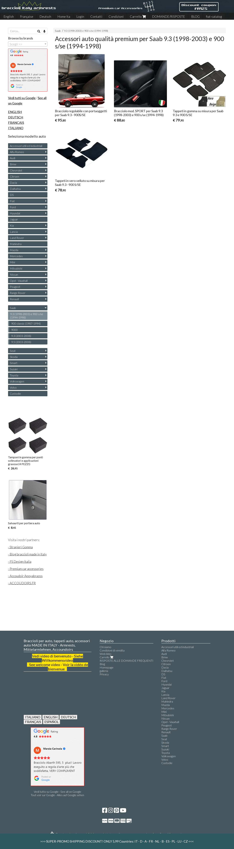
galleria (104, 670)
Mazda (14, 250)
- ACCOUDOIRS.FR (22, 583)
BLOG (195, 16)
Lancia (14, 231)
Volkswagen (17, 381)
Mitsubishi (16, 268)
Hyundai (15, 213)
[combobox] (27, 43)
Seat (13, 350)
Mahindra (15, 244)
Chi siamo (105, 647)
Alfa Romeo (17, 152)
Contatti (96, 16)
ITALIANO (32, 717)
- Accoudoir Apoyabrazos (25, 576)
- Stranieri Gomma (20, 547)
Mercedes (16, 256)
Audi (12, 158)
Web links (105, 653)
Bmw (13, 164)
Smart (13, 363)
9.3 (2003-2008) (21, 335)
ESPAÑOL (51, 722)
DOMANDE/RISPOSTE (168, 16)
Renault (14, 299)
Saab (58, 30)
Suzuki (14, 369)
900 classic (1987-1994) (26, 323)
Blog (102, 664)
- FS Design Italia (19, 561)
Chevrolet (16, 170)
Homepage (106, 667)
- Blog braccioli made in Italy (27, 554)
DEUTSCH (68, 717)
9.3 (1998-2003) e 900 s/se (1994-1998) (86, 30)
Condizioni (116, 16)
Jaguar (14, 219)
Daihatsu (15, 188)
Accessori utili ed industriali (26, 146)
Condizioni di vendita (112, 650)
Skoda (14, 356)
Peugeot (15, 286)
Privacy (104, 674)
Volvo (13, 387)
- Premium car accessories (25, 569)
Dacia (13, 182)
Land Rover (17, 237)
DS (12, 194)
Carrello (138, 16)
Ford (13, 207)
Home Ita (63, 16)
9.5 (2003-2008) (21, 342)
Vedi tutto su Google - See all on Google (57, 791)
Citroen (14, 176)
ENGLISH (50, 717)
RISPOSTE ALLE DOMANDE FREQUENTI (126, 660)
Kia (12, 225)
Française (26, 16)
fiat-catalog (214, 16)
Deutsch (45, 16)
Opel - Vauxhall (19, 280)
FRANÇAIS (33, 722)
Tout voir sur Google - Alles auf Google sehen (57, 795)
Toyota (14, 375)
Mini (12, 262)
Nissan (14, 274)
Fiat (12, 201)
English (9, 16)
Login (80, 16)
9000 (14, 329)
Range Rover (17, 292)
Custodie (15, 393)
